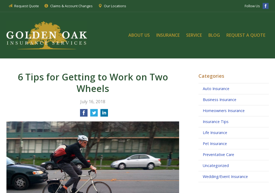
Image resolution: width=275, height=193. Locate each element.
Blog (214, 35)
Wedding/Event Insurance (225, 176)
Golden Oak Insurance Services (46, 35)
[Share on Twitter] (94, 114)
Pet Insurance (215, 143)
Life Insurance (215, 132)
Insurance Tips (216, 121)
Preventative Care (218, 154)
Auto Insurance (216, 88)
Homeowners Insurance (224, 110)
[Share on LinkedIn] (104, 114)
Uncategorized (216, 165)
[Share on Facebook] (84, 114)
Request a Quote (245, 35)
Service (194, 35)
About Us (139, 35)
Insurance (168, 35)
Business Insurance (219, 99)
